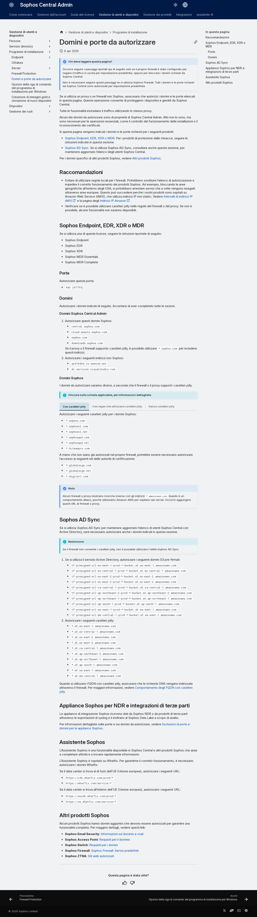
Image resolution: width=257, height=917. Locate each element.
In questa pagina (217, 32)
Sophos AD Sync (77, 148)
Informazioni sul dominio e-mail (122, 834)
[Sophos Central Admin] (11, 5)
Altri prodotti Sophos (146, 158)
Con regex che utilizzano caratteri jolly (117, 406)
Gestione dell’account (51, 14)
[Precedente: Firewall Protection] (26, 899)
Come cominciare (20, 14)
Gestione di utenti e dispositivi (119, 14)
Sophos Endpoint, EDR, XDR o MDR (89, 138)
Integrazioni (184, 14)
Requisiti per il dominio (114, 839)
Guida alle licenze (82, 14)
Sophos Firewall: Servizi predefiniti (115, 850)
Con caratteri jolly (74, 406)
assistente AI (205, 14)
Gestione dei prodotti (157, 14)
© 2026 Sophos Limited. (23, 911)
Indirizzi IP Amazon (113, 201)
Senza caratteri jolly (161, 406)
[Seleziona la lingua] (185, 5)
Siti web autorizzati (101, 856)
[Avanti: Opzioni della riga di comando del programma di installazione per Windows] (197, 899)
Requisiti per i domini (103, 845)
